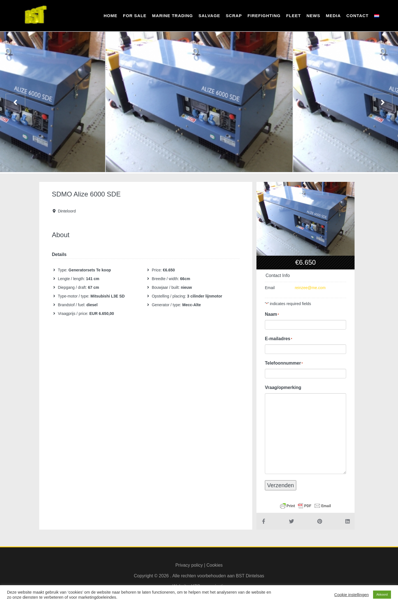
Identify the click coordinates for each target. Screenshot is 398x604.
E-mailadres (278, 338)
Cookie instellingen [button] (351, 594)
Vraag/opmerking (283, 387)
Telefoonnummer (284, 363)
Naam (272, 314)
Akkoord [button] (382, 594)
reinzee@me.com (310, 287)
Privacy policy (189, 565)
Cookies (215, 565)
